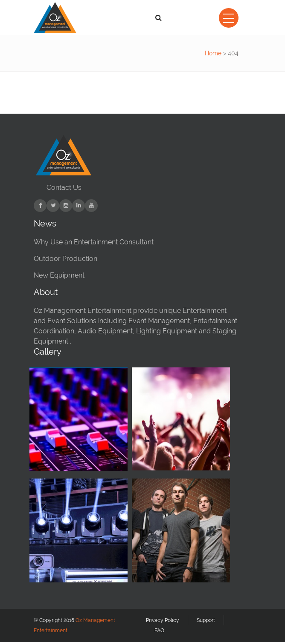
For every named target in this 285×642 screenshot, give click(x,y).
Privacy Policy (162, 620)
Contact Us (64, 187)
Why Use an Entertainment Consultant (94, 242)
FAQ (159, 630)
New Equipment (59, 275)
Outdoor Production (65, 259)
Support (206, 620)
